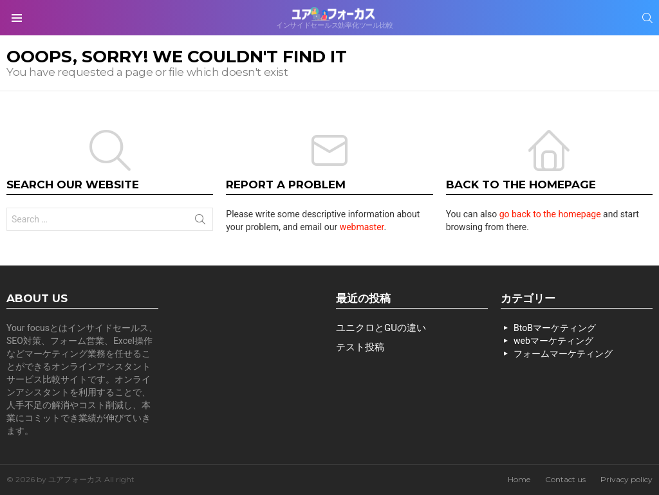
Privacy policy (626, 479)
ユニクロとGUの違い (381, 328)
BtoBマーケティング (555, 328)
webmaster (362, 227)
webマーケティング (553, 341)
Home (519, 479)
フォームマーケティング (563, 353)
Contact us (565, 479)
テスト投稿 (360, 347)
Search (200, 222)
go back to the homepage (550, 214)
